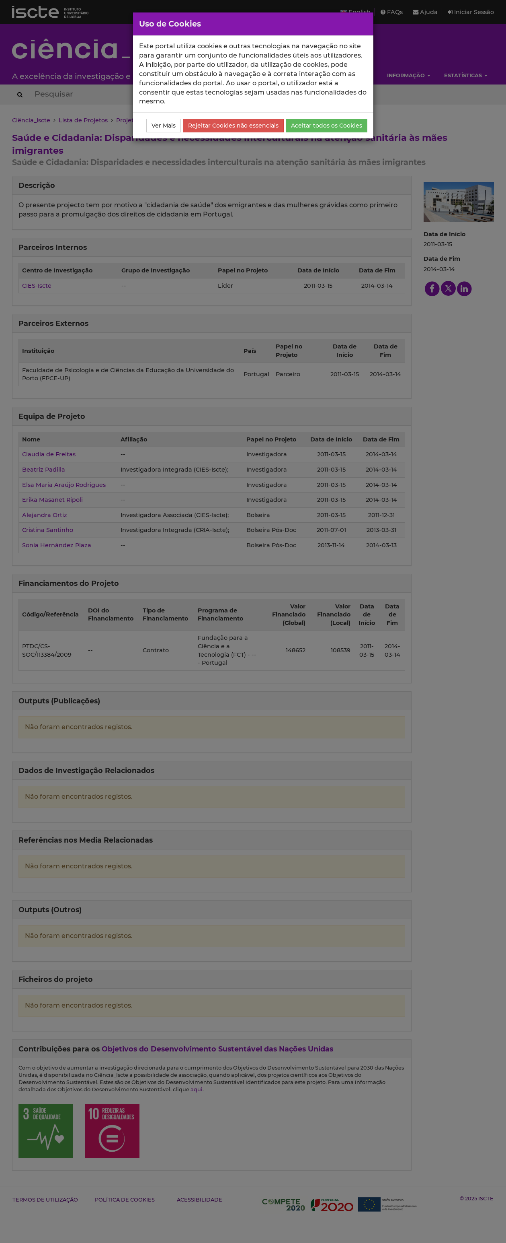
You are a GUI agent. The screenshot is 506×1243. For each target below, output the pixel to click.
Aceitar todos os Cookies (326, 125)
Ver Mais (164, 125)
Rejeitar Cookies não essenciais (233, 125)
